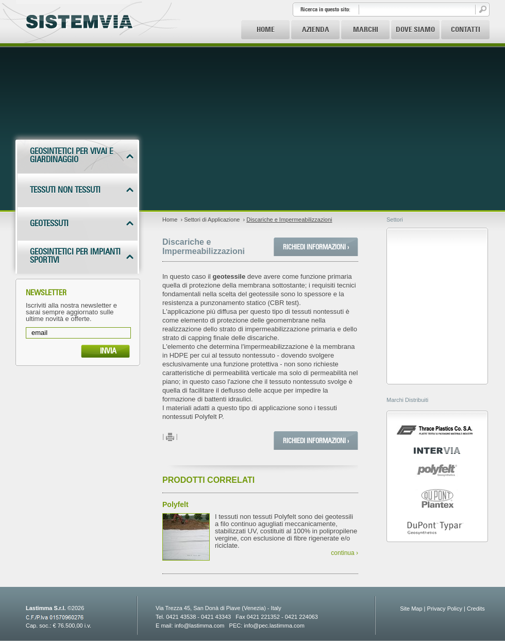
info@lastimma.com (200, 625)
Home (266, 29)
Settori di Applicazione (212, 219)
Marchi (365, 29)
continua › (344, 552)
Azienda (315, 29)
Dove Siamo (415, 29)
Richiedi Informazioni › (316, 247)
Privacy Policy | (446, 608)
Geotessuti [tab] (49, 223)
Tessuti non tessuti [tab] (65, 190)
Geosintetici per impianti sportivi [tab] (75, 256)
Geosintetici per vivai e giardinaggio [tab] (71, 155)
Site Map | (412, 608)
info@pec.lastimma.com (274, 625)
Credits (476, 608)
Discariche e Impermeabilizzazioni (289, 219)
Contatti (465, 29)
